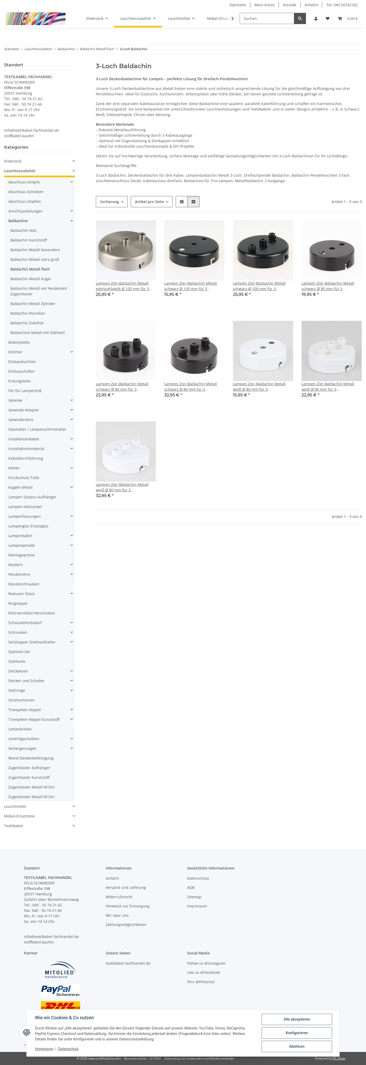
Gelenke (15, 400)
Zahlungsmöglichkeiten (126, 924)
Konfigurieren (297, 1033)
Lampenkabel (20, 535)
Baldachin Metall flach (30, 269)
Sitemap (194, 896)
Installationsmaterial (26, 448)
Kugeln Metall (20, 487)
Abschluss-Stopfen (24, 201)
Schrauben (17, 632)
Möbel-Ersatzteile (19, 816)
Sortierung (109, 201)
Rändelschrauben (23, 584)
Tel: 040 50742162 (342, 4)
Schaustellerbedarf (25, 622)
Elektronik (12, 161)
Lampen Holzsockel (25, 506)
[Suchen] (267, 18)
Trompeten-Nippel (24, 709)
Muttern (15, 564)
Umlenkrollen (20, 729)
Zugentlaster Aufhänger (29, 767)
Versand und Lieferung (126, 887)
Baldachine (18, 220)
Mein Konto (265, 4)
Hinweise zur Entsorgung (128, 905)
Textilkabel (13, 825)
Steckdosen (18, 671)
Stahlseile (16, 661)
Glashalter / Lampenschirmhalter (37, 429)
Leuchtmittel (15, 806)
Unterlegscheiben (23, 738)
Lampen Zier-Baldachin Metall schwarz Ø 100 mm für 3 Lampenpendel (190, 286)
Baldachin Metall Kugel (30, 278)
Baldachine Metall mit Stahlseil (37, 332)
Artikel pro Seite (149, 201)
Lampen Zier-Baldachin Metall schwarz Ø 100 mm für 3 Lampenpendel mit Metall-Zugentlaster (259, 286)
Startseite (237, 4)
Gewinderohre (20, 419)
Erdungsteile (19, 380)
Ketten (14, 467)
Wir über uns (117, 915)
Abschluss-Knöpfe (24, 182)
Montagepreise (21, 554)
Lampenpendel (21, 545)
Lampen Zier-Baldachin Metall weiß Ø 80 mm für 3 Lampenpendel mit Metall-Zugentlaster (122, 487)
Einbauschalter (21, 371)
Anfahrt (311, 4)
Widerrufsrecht (119, 896)
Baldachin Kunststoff (28, 240)
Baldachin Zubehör (27, 322)
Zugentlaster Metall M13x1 (31, 796)
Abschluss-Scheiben (26, 191)
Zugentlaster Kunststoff (28, 777)
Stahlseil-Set (19, 651)
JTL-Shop (339, 1058)
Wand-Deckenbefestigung (31, 758)
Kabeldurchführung (25, 458)
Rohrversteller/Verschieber (31, 613)
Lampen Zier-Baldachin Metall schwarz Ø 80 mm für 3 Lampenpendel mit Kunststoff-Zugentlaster (122, 386)
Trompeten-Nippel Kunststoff (34, 719)
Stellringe (16, 690)
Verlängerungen (22, 748)
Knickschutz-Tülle (23, 477)
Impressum (44, 1049)
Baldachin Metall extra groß (34, 259)
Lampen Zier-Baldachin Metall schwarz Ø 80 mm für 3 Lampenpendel (328, 286)
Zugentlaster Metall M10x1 (31, 787)
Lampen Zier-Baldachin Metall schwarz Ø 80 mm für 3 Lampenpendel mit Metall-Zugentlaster (190, 386)
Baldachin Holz (23, 230)
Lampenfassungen (24, 516)
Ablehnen (296, 1046)
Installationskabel (23, 438)
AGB (190, 887)
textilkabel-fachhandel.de (128, 963)
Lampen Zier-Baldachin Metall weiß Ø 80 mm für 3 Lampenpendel (259, 386)
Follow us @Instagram (206, 963)
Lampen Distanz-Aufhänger (32, 496)
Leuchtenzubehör (20, 170)
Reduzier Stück (21, 593)
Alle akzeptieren (297, 1019)
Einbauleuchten (22, 361)
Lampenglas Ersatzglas (28, 525)
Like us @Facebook (203, 972)
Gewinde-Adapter (23, 409)
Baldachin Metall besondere (35, 249)
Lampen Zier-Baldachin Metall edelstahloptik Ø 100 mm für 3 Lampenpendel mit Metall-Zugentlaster (122, 286)
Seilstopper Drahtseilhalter (32, 642)
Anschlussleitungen (25, 211)
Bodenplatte (19, 342)
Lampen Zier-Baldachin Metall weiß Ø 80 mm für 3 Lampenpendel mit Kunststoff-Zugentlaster (328, 386)
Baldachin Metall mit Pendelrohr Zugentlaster (38, 291)
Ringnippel (17, 603)
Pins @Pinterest (201, 981)
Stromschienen (21, 700)
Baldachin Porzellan (27, 313)
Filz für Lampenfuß (25, 390)
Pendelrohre (19, 574)
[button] (316, 18)
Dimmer (15, 351)
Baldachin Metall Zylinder (32, 303)
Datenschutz (68, 1049)
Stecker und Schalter (26, 680)
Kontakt (289, 4)
